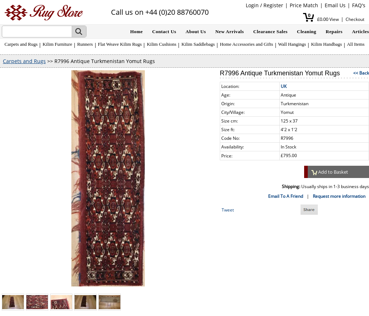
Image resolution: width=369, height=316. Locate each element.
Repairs (334, 31)
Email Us (335, 5)
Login (252, 5)
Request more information (339, 196)
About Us (196, 31)
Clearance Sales (270, 31)
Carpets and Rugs (21, 44)
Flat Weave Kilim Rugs (120, 44)
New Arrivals (229, 31)
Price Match (304, 5)
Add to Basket (329, 172)
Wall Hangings (292, 44)
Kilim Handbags (326, 44)
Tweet (228, 210)
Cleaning (306, 31)
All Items (356, 44)
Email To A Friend (285, 196)
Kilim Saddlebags (198, 44)
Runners (85, 44)
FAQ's (358, 5)
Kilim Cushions (161, 44)
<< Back (361, 73)
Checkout (355, 19)
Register (273, 5)
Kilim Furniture (57, 44)
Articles (360, 31)
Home (136, 31)
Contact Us (164, 31)
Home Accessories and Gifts (246, 44)
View (334, 19)
